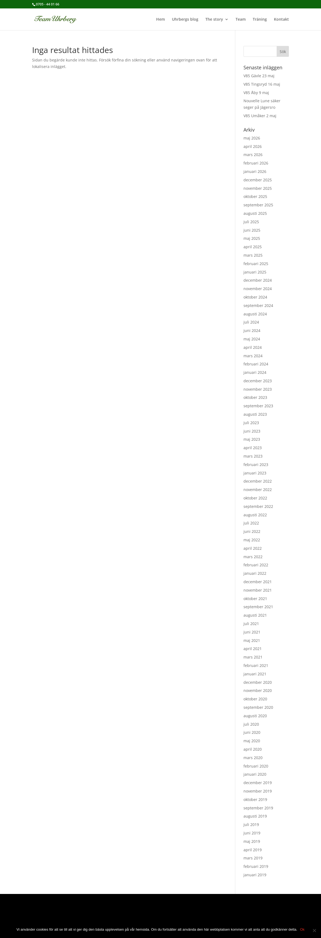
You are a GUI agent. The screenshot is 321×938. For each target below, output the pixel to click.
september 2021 (258, 606)
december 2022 (257, 481)
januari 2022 (254, 573)
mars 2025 (253, 255)
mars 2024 (253, 355)
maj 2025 (251, 238)
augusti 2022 (255, 514)
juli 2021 (251, 623)
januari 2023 (254, 473)
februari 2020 (255, 766)
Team (241, 19)
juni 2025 (251, 230)
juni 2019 (251, 832)
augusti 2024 (255, 313)
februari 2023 (255, 464)
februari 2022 (255, 564)
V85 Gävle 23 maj (258, 75)
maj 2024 (251, 338)
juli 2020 (251, 724)
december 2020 (257, 682)
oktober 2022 (255, 498)
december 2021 (257, 581)
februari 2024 (255, 363)
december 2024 (257, 280)
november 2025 (257, 188)
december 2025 (257, 179)
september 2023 (258, 405)
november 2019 (257, 791)
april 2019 (252, 849)
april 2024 (252, 347)
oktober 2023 (255, 397)
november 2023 (257, 389)
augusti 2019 (255, 816)
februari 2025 (255, 263)
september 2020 (258, 707)
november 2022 (257, 489)
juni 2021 (251, 632)
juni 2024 (251, 330)
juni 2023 (251, 431)
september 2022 (258, 506)
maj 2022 (251, 539)
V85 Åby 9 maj (256, 92)
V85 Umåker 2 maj (259, 115)
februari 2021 (255, 665)
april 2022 (252, 548)
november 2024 (257, 288)
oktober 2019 (255, 799)
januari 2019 (254, 874)
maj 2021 (251, 640)
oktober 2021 (255, 598)
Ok (302, 929)
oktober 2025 (255, 196)
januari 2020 (254, 774)
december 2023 (257, 380)
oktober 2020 (255, 698)
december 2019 (257, 782)
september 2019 (258, 807)
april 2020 (252, 749)
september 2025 (258, 204)
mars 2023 (253, 456)
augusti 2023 (255, 414)
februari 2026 (255, 163)
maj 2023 (251, 439)
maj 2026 (251, 138)
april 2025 (252, 246)
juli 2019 (251, 824)
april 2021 (252, 648)
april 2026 (252, 146)
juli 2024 (251, 322)
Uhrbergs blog (185, 19)
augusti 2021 (255, 615)
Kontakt (281, 19)
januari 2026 (254, 171)
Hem (160, 19)
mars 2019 (253, 858)
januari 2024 (254, 372)
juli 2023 (251, 422)
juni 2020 (251, 732)
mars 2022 (253, 556)
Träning (260, 19)
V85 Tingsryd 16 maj (261, 84)
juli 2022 (251, 523)
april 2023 (252, 447)
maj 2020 (251, 740)
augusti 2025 (255, 213)
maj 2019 (251, 841)
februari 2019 (255, 866)
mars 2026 (253, 154)
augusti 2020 (255, 715)
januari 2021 (254, 673)
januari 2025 (254, 272)
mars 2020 (253, 757)
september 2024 (258, 305)
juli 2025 (251, 221)
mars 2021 (253, 657)
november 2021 (257, 590)
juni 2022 (251, 531)
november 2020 (257, 690)
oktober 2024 (255, 297)
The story (214, 19)
